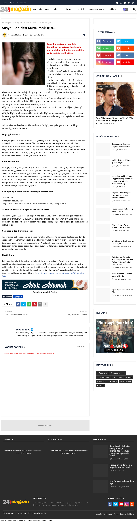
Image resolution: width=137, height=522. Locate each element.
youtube (126, 62)
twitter (127, 41)
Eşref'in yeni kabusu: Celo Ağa (122, 290)
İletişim (109, 514)
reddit (127, 48)
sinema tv (102, 381)
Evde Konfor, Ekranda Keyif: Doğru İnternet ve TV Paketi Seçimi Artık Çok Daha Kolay (123, 261)
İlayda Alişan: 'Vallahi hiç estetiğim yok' (122, 210)
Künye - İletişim (8, 3)
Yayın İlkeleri (21, 3)
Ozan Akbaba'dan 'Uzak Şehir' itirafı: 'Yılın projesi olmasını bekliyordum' (114, 119)
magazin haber (104, 377)
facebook (107, 41)
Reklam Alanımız (45, 425)
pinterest (107, 55)
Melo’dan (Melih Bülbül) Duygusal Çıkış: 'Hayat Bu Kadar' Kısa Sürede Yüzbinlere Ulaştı (122, 180)
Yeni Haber (68, 9)
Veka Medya (23, 329)
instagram (106, 62)
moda (130, 377)
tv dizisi (114, 381)
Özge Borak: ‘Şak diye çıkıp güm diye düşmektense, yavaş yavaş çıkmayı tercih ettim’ (119, 451)
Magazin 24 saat (119, 373)
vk (127, 55)
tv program (17, 22)
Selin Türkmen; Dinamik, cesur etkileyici (122, 274)
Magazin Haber (51, 9)
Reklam (112, 9)
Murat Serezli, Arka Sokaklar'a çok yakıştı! (121, 226)
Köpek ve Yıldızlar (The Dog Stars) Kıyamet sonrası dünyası (121, 195)
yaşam (101, 385)
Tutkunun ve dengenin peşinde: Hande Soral (121, 145)
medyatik (119, 377)
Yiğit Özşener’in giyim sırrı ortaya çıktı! (123, 242)
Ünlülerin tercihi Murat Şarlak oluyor (121, 161)
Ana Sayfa (37, 9)
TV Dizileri (81, 9)
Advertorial (103, 373)
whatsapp (106, 48)
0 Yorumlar (82, 346)
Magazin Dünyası (96, 9)
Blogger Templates (19, 513)
